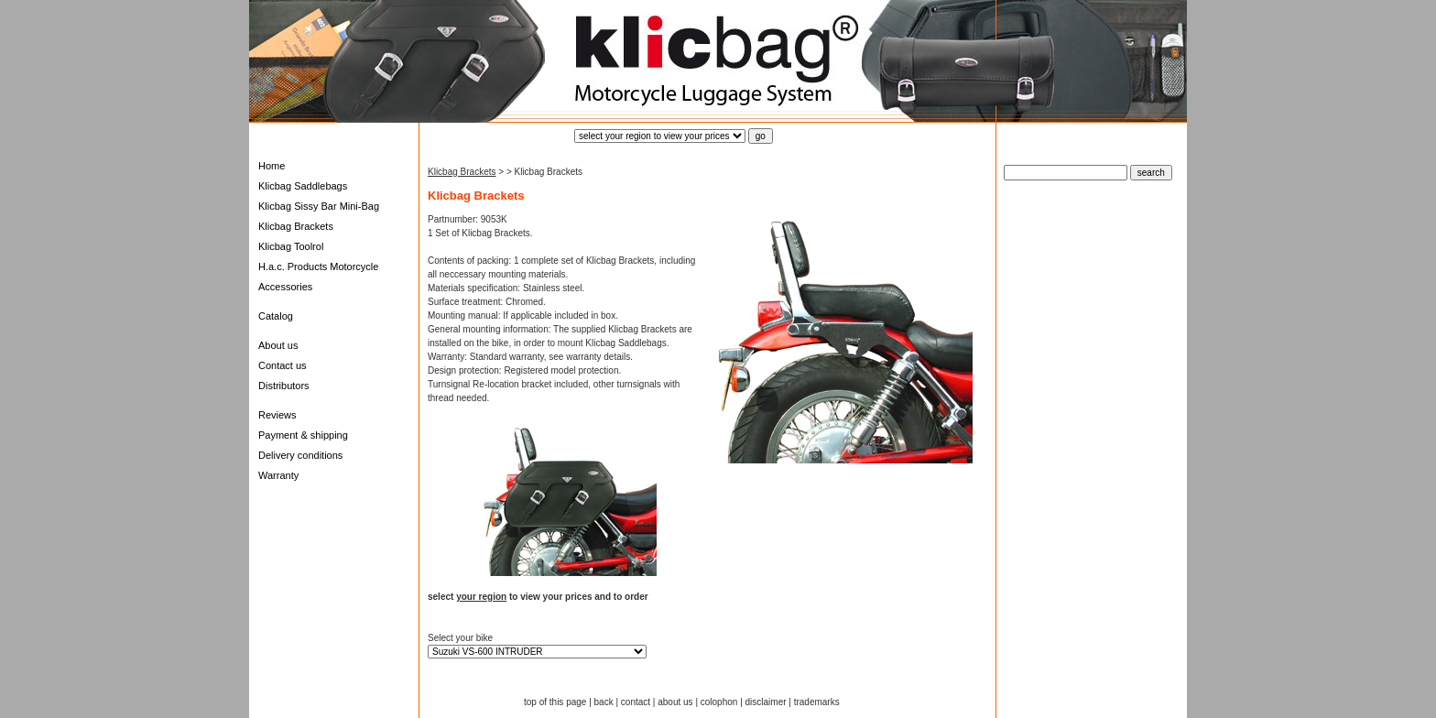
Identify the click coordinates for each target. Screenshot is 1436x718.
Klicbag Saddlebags (302, 185)
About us (278, 345)
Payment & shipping (303, 435)
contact (635, 702)
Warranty (278, 475)
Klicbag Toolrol (290, 246)
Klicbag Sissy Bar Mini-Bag (318, 206)
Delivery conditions (300, 455)
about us (675, 702)
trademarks (817, 702)
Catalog (275, 315)
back (604, 702)
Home (271, 165)
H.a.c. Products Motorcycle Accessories (318, 276)
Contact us (282, 365)
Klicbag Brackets (295, 226)
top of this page (555, 702)
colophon (719, 702)
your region (481, 597)
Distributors (284, 385)
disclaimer (766, 702)
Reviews (277, 414)
